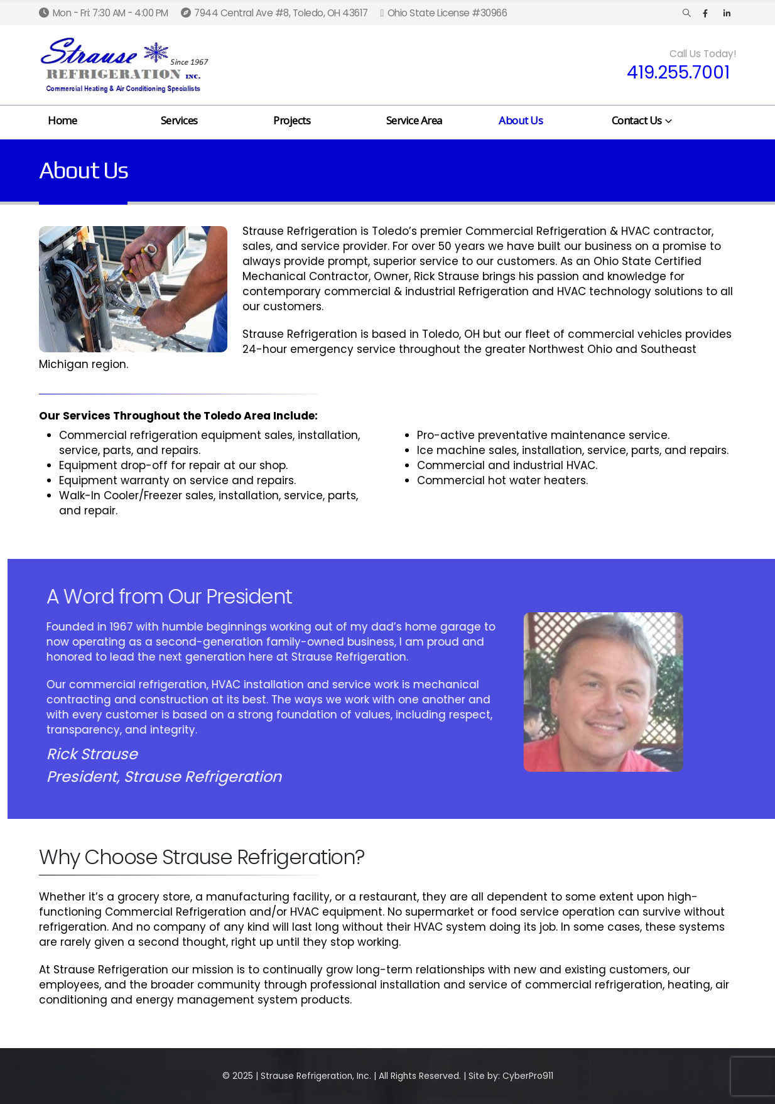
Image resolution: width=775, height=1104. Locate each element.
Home (62, 120)
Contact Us (637, 120)
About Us (521, 120)
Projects (291, 120)
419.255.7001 (678, 73)
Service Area (414, 120)
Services (179, 120)
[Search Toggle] (686, 13)
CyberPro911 (527, 1076)
